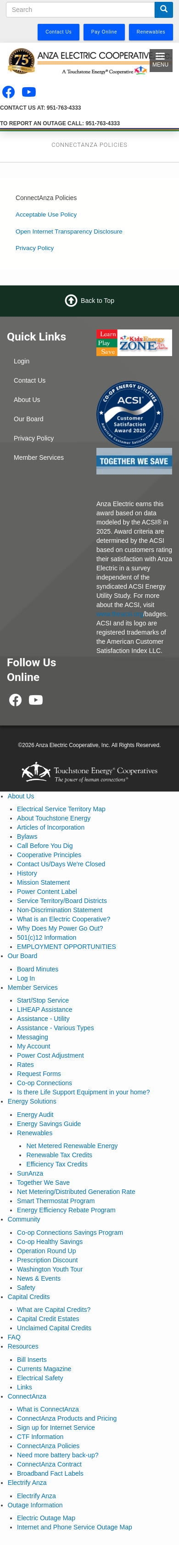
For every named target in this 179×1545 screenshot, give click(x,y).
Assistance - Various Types (55, 1028)
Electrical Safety (40, 1378)
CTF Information (40, 1436)
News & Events (39, 1278)
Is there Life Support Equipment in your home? (83, 1092)
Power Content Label (47, 891)
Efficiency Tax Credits (56, 1164)
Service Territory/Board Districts (62, 900)
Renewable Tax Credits (59, 1155)
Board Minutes (37, 969)
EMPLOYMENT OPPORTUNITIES (66, 946)
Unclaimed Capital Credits (54, 1328)
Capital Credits (29, 1296)
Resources (23, 1346)
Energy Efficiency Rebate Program (66, 1210)
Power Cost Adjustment (50, 1055)
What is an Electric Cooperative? (63, 919)
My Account (33, 1046)
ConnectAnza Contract (49, 1464)
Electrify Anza (27, 1482)
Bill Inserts (32, 1359)
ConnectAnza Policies (48, 1446)
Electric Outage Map (46, 1518)
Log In (26, 978)
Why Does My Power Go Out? (60, 928)
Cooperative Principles (49, 855)
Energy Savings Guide (49, 1123)
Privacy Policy (35, 248)
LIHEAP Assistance (44, 1009)
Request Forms (39, 1073)
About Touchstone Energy (53, 818)
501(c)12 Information (46, 937)
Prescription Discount (47, 1260)
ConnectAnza (27, 1396)
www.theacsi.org (119, 614)
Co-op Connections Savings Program (70, 1232)
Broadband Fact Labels (50, 1473)
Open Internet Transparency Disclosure (69, 231)
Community (24, 1219)
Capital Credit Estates (48, 1318)
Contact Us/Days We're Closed (61, 864)
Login (21, 361)
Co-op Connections (44, 1083)
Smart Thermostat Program (56, 1201)
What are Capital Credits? (53, 1309)
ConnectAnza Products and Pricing (67, 1418)
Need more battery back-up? (57, 1455)
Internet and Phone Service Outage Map (74, 1527)
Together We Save (43, 1182)
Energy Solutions (32, 1101)
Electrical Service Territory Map (61, 809)
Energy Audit (35, 1114)
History (27, 873)
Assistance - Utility (43, 1018)
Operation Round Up (46, 1251)
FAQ (14, 1337)
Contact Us (29, 380)
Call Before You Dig (45, 845)
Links (24, 1387)
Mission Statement (43, 882)
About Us (27, 399)
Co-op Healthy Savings (50, 1241)
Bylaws (27, 836)
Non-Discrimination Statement (59, 910)
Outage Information (35, 1505)
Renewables (34, 1133)
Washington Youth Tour (50, 1269)
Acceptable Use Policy (46, 214)
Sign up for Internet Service (56, 1427)
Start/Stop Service (43, 1000)
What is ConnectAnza (48, 1409)
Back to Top (97, 300)
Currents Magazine (44, 1368)
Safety (26, 1287)
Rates (25, 1064)
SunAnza (30, 1173)
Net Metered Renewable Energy (71, 1145)
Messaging (32, 1037)
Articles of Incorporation (50, 827)
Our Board (29, 419)
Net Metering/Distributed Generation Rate (76, 1191)
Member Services (39, 457)
